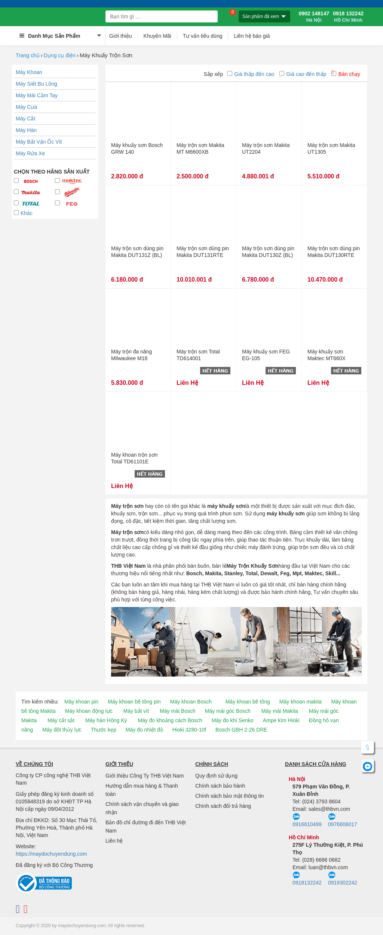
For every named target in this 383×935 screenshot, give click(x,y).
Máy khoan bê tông (248, 702)
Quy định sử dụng (216, 776)
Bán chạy (345, 74)
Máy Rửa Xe (30, 153)
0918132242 (307, 878)
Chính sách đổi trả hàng (223, 806)
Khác (23, 213)
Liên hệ (114, 841)
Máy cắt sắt (61, 720)
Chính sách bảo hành (220, 786)
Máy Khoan (29, 72)
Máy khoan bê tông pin (134, 702)
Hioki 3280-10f (189, 730)
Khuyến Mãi (157, 36)
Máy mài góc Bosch (228, 711)
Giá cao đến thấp (302, 74)
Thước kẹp (103, 730)
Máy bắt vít (136, 711)
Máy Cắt (25, 119)
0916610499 (307, 820)
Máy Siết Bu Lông (36, 84)
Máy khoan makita (300, 702)
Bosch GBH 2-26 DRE (241, 730)
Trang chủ (28, 55)
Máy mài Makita (279, 711)
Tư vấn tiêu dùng (203, 36)
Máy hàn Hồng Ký (106, 720)
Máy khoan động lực (89, 711)
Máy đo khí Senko (233, 720)
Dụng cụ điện (60, 55)
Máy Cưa (26, 107)
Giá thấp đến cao (250, 74)
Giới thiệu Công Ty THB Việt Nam (144, 776)
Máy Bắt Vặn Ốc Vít (39, 142)
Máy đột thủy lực (62, 730)
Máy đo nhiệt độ (144, 730)
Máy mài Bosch (178, 711)
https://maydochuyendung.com (51, 854)
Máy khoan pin (81, 702)
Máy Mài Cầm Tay (37, 95)
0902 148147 (313, 16)
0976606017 (342, 820)
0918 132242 (348, 16)
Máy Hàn (26, 130)
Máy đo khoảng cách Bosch (170, 720)
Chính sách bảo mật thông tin (229, 796)
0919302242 (342, 878)
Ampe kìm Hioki (281, 720)
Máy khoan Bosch (191, 702)
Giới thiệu (120, 36)
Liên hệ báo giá (252, 36)
